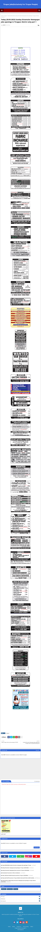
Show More (36, 847)
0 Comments (37, 781)
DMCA (31, 926)
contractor (10, 889)
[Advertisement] (21, 769)
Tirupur (5, 15)
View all (37, 750)
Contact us (19, 926)
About (13, 926)
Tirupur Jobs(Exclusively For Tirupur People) (20, 4)
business (4, 889)
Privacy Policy (26, 926)
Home (2, 15)
